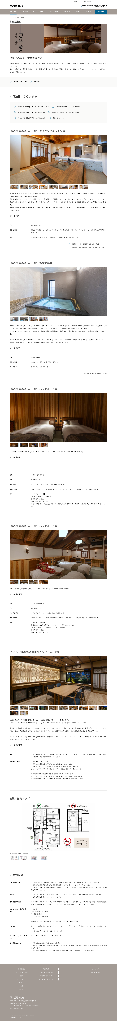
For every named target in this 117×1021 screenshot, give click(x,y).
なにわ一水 (95, 969)
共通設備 (34, 82)
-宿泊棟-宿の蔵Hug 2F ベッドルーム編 (63, 112)
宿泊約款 (46, 969)
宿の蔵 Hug (17, 997)
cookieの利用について (15, 1017)
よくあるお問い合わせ (46, 979)
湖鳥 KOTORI (95, 972)
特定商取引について (46, 976)
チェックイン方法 (22, 972)
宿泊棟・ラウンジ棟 (18, 82)
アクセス (22, 989)
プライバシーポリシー (46, 972)
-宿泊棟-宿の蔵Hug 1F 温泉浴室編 (66, 107)
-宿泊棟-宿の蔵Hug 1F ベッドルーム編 (29, 112)
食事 (21, 986)
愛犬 (21, 976)
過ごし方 (22, 982)
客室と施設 (21, 969)
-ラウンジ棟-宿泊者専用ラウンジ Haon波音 (30, 118)
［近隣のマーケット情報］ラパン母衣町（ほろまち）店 (88, 247)
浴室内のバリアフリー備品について (94, 373)
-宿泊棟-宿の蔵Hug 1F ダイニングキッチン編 (31, 107)
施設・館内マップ (56, 118)
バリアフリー (21, 979)
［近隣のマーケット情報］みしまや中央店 (84, 244)
